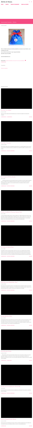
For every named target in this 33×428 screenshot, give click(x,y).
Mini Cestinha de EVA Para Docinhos (8, 176)
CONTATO (7, 4)
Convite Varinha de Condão (6, 351)
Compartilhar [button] (3, 116)
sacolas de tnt (15, 60)
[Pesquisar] (29, 1)
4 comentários (9, 360)
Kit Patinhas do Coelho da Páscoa (7, 247)
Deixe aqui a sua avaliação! (6, 110)
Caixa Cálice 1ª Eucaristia (6, 143)
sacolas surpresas (21, 60)
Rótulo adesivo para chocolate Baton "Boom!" (9, 282)
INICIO (2, 4)
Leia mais (30, 116)
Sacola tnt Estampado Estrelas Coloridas (8, 419)
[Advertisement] (16, 13)
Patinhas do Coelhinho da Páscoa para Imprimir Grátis (11, 212)
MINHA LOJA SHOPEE (24, 4)
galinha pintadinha (9, 60)
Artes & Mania (6, 2)
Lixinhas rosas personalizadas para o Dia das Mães (10, 386)
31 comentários (9, 116)
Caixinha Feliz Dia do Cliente (6, 316)
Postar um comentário (4, 68)
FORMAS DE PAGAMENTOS (15, 4)
